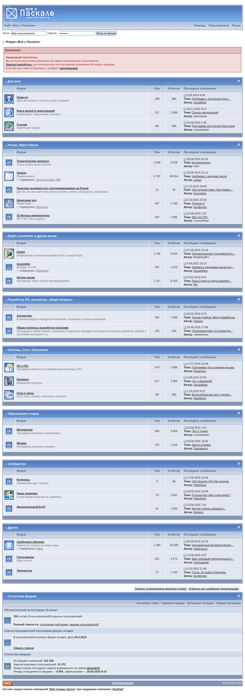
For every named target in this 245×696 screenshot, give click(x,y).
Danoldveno (200, 448)
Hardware (23, 379)
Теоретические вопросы (33, 161)
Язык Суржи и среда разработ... (212, 280)
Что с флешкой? (202, 381)
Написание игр (26, 200)
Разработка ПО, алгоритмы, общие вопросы (40, 299)
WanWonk (199, 398)
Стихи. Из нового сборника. (209, 572)
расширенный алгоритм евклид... (212, 545)
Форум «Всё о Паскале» (23, 42)
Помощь (200, 25)
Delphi (21, 251)
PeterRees (199, 485)
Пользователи (219, 25)
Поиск (236, 25)
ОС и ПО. (23, 365)
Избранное (42, 270)
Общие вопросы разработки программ (42, 327)
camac (197, 179)
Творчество (24, 570)
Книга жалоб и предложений (36, 110)
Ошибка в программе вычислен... (213, 267)
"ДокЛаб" (117, 689)
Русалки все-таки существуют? (211, 495)
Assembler (23, 263)
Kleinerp (198, 512)
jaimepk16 (93, 668)
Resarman (199, 371)
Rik (195, 284)
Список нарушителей (205, 112)
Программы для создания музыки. (213, 367)
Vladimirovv (200, 548)
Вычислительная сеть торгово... (212, 394)
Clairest (198, 321)
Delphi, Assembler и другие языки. (32, 236)
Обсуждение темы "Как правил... (212, 189)
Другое (13, 527)
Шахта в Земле (201, 444)
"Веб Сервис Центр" (62, 689)
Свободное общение (30, 541)
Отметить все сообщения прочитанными (214, 588)
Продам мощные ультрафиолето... (213, 253)
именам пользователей (84, 624)
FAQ (58, 179)
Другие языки (26, 277)
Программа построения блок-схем (213, 125)
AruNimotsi (200, 207)
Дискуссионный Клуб (31, 506)
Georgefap (199, 193)
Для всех (14, 81)
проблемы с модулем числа (209, 176)
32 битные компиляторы (33, 215)
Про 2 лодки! (200, 431)
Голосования (25, 557)
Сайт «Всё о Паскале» (20, 25)
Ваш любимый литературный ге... (213, 558)
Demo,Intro (42, 207)
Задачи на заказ (45, 179)
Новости (22, 97)
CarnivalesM (200, 562)
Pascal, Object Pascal (23, 145)
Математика (25, 429)
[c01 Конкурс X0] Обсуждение (210, 481)
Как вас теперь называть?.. (209, 508)
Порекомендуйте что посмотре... (212, 330)
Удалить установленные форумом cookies (161, 588)
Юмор (39, 548)
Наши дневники (27, 493)
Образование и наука (23, 413)
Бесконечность (201, 162)
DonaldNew (200, 270)
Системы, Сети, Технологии (28, 350)
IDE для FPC (200, 217)
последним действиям (54, 624)
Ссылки (22, 124)
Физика (21, 443)
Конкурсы (23, 479)
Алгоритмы (24, 315)
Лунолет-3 (198, 203)
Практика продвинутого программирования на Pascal (53, 188)
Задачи (21, 172)
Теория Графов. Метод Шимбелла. (213, 317)
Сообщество (17, 464)
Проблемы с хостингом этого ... (211, 98)
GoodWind (199, 102)
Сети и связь (25, 393)
